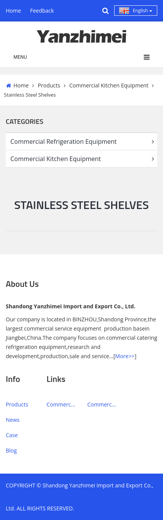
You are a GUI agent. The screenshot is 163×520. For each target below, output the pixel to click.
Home (13, 10)
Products (49, 85)
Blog (11, 450)
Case (12, 435)
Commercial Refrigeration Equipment (83, 141)
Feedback (42, 10)
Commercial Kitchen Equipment (108, 85)
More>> (125, 356)
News (13, 419)
